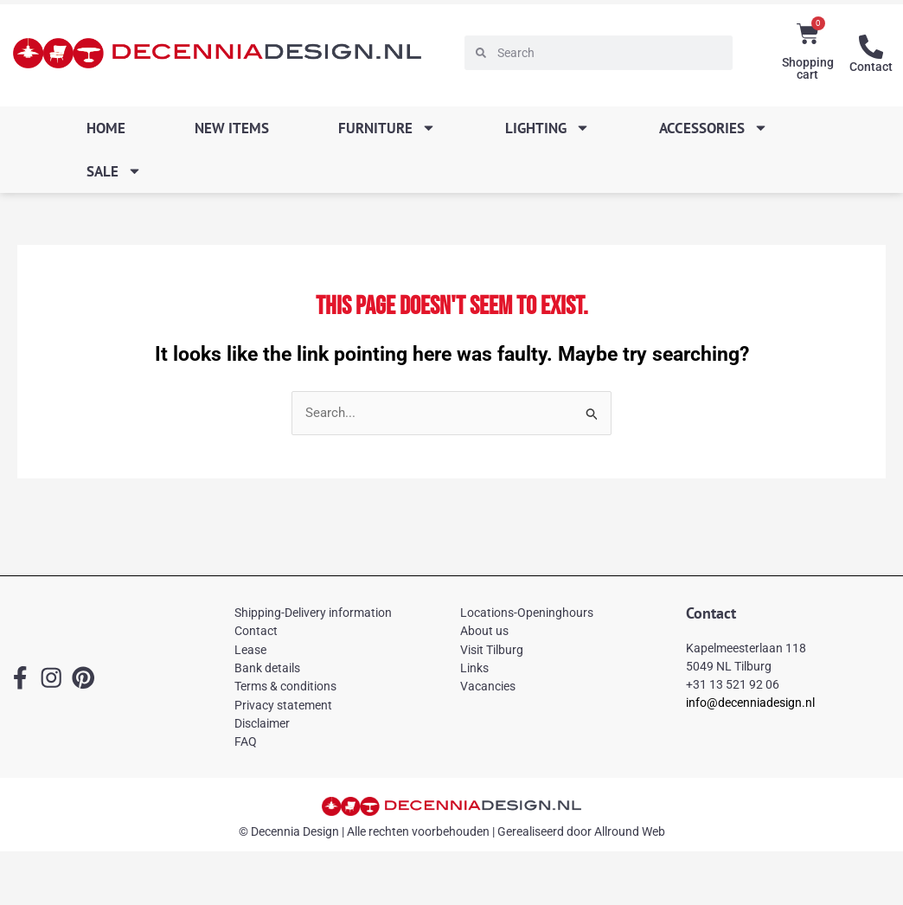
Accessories (713, 128)
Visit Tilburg (491, 650)
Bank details (267, 668)
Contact (871, 67)
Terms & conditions (285, 686)
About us (484, 631)
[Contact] (871, 47)
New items (232, 128)
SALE (114, 171)
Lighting (547, 128)
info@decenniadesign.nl (750, 702)
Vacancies (488, 686)
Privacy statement (283, 705)
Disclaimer (262, 723)
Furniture (387, 128)
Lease (250, 650)
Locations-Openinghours (526, 612)
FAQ (245, 741)
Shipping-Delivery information (313, 612)
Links (474, 668)
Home (105, 128)
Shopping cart (808, 68)
